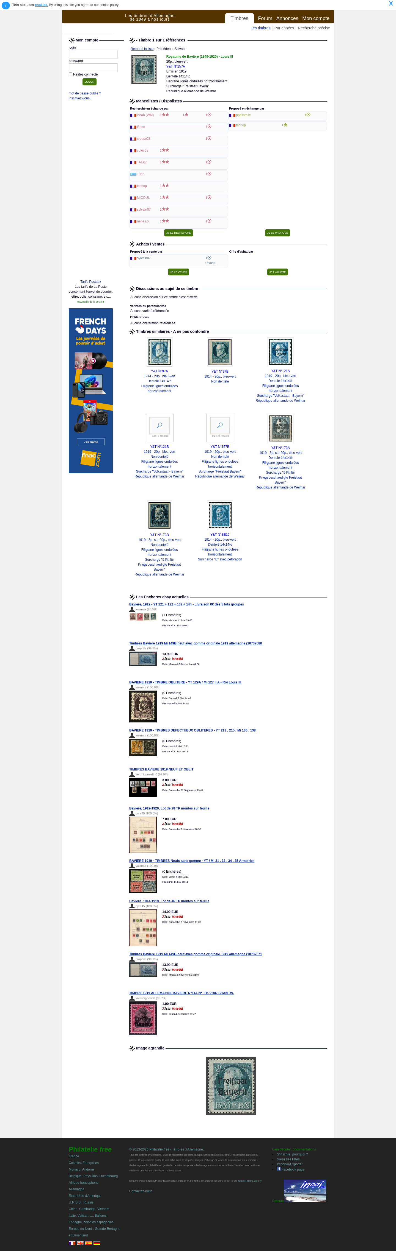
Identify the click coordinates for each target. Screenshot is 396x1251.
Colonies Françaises (84, 1163)
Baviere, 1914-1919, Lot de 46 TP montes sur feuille (169, 901)
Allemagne (76, 1189)
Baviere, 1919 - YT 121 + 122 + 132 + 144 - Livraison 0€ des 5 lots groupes (186, 604)
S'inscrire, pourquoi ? (292, 1154)
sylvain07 (144, 209)
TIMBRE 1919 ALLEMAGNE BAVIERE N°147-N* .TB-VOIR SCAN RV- (181, 993)
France (74, 1156)
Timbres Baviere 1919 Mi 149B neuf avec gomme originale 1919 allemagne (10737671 (195, 954)
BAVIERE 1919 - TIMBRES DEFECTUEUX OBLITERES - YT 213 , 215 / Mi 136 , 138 (192, 730)
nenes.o (143, 221)
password (76, 61)
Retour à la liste (142, 49)
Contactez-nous (140, 1191)
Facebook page (290, 1169)
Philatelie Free (93, 22)
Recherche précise (314, 28)
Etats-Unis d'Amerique (85, 1196)
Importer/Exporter (289, 1164)
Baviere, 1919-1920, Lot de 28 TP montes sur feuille (169, 808)
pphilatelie (243, 115)
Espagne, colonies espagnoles (91, 1222)
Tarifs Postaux (90, 282)
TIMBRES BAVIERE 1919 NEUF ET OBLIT (161, 769)
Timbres (239, 18)
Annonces (287, 18)
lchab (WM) (145, 115)
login (72, 47)
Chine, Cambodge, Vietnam (89, 1209)
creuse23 (143, 139)
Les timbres (260, 28)
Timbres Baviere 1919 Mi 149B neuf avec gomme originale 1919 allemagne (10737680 (195, 643)
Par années (284, 28)
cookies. (41, 5)
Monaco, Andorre (81, 1169)
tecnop (142, 186)
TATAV (142, 162)
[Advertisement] (91, 191)
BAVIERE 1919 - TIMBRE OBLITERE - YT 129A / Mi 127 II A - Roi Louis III (185, 682)
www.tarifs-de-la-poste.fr (90, 301)
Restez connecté (85, 74)
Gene (141, 127)
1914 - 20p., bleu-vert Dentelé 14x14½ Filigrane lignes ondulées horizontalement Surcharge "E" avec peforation (220, 549)
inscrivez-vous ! (80, 98)
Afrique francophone (83, 1183)
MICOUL (143, 198)
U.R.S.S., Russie (81, 1202)
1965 (140, 174)
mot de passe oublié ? (85, 93)
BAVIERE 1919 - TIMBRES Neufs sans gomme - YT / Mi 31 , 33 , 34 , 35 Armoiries (191, 861)
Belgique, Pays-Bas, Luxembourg (93, 1176)
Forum (265, 18)
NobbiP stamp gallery (250, 1181)
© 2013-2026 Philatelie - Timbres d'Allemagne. (166, 1149)
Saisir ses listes (288, 1159)
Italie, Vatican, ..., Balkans (87, 1216)
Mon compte (315, 18)
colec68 (142, 150)
